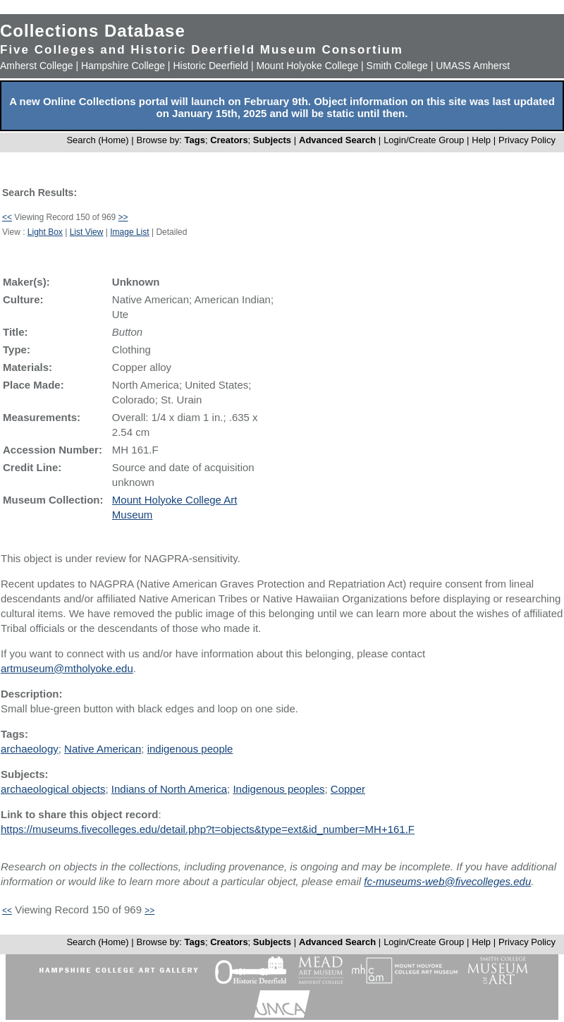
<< (7, 217)
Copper (348, 789)
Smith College (397, 65)
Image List (129, 232)
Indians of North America (169, 789)
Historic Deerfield (210, 65)
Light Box (45, 232)
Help (481, 140)
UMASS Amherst (473, 65)
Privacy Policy (527, 140)
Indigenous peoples (278, 789)
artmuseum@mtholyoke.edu (67, 668)
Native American (102, 749)
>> (123, 217)
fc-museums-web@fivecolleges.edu (447, 881)
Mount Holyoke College (307, 65)
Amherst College (36, 65)
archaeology (30, 749)
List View (87, 232)
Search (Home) (97, 140)
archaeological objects (53, 789)
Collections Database (92, 30)
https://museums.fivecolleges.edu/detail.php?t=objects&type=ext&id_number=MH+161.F (208, 829)
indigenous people (190, 749)
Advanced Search (337, 140)
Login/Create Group (425, 140)
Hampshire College (123, 65)
